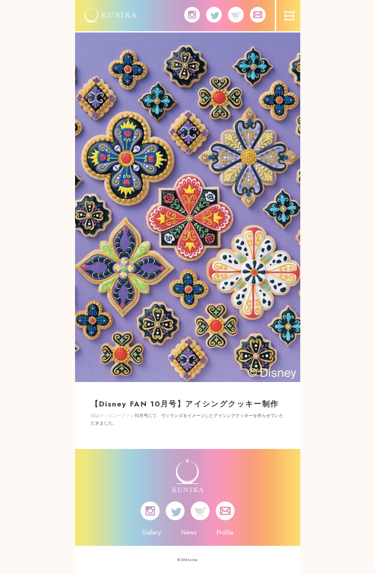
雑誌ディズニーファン (112, 415)
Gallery (151, 532)
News (188, 532)
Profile (224, 532)
